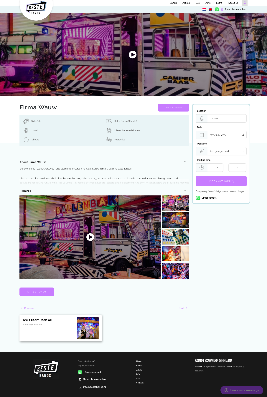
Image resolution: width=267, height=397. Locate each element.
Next (182, 308)
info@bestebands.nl (94, 387)
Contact (140, 383)
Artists (186, 2)
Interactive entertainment (127, 130)
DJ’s (138, 374)
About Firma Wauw (33, 162)
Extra (219, 2)
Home (138, 361)
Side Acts (36, 121)
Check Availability (221, 181)
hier (200, 366)
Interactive (119, 139)
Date (199, 127)
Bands (173, 2)
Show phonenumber (235, 9)
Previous (29, 308)
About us (233, 2)
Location (201, 111)
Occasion (202, 143)
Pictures (25, 190)
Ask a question (174, 107)
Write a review (37, 291)
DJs (198, 2)
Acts (207, 2)
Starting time (203, 160)
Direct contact (206, 198)
